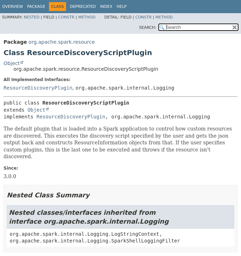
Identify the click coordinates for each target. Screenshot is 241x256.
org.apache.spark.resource (61, 42)
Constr (66, 17)
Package (36, 6)
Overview (12, 6)
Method (86, 17)
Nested (31, 17)
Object (12, 63)
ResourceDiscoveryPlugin (38, 88)
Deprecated (83, 6)
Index (106, 6)
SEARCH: (147, 27)
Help (122, 6)
